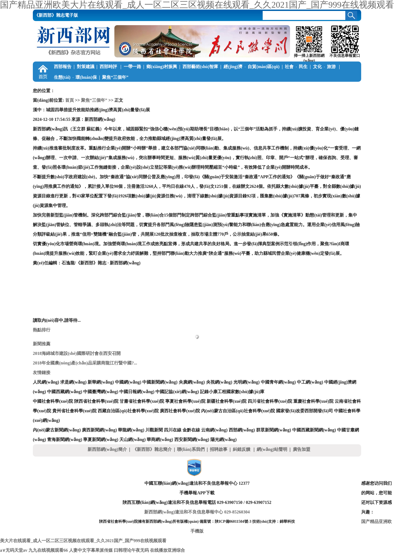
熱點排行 (41, 330)
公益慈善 (137, 88)
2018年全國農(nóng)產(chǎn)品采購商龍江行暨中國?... (85, 363)
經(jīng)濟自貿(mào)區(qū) (252, 66)
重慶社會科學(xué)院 (313, 401)
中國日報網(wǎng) (136, 391)
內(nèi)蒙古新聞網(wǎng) (57, 430)
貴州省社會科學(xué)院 (74, 410)
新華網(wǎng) (101, 382)
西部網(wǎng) (242, 430)
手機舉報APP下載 (196, 492)
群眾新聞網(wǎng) (273, 430)
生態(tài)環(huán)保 (75, 77)
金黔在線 (191, 430)
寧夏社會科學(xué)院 (185, 401)
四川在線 (172, 430)
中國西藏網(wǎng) (64, 391)
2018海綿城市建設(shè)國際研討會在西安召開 (77, 353)
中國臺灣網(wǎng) (100, 391)
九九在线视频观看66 (48, 550)
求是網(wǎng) (73, 382)
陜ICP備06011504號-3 (233, 521)
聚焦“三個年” (115, 77)
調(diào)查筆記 (106, 88)
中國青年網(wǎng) (278, 382)
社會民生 (296, 66)
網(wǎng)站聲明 (272, 449)
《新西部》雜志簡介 (152, 449)
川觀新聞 (154, 430)
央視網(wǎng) (219, 382)
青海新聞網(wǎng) (64, 439)
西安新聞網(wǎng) (191, 439)
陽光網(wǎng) (223, 439)
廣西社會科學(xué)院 (180, 410)
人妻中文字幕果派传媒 (91, 550)
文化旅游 (325, 66)
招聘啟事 (218, 449)
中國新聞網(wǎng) (159, 382)
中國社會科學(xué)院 (53, 401)
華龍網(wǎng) (131, 430)
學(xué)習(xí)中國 (70, 88)
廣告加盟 (301, 449)
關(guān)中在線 (253, 88)
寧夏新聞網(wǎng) (100, 439)
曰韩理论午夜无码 (131, 550)
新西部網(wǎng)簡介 (107, 449)
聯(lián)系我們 (190, 449)
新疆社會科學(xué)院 (227, 401)
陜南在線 (282, 88)
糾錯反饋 (242, 449)
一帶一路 (132, 66)
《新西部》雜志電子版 (56, 15)
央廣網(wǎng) (192, 382)
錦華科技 (287, 521)
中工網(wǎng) (310, 382)
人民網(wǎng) (46, 382)
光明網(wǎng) (246, 382)
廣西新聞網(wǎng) (99, 430)
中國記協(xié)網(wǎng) (177, 391)
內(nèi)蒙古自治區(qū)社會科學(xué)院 (238, 410)
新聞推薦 (41, 343)
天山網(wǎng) (132, 439)
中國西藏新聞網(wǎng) (314, 430)
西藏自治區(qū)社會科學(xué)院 (128, 410)
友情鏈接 (41, 372)
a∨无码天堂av (13, 550)
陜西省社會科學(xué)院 (96, 401)
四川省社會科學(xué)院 (270, 401)
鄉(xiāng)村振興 (161, 66)
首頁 (69, 100)
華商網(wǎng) (160, 439)
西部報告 (62, 66)
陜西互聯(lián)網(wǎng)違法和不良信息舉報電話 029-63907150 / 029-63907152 (197, 502)
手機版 (197, 531)
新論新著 (199, 88)
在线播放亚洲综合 (167, 550)
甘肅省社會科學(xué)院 (142, 401)
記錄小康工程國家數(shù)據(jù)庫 (232, 391)
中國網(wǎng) (128, 382)
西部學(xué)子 (167, 88)
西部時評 (109, 66)
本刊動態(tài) (309, 88)
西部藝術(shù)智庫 (200, 66)
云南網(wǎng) (214, 430)
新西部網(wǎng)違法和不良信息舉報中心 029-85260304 (197, 512)
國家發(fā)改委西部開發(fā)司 (304, 410)
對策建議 (85, 66)
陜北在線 (224, 88)
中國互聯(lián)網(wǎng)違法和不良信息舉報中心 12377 (197, 483)
